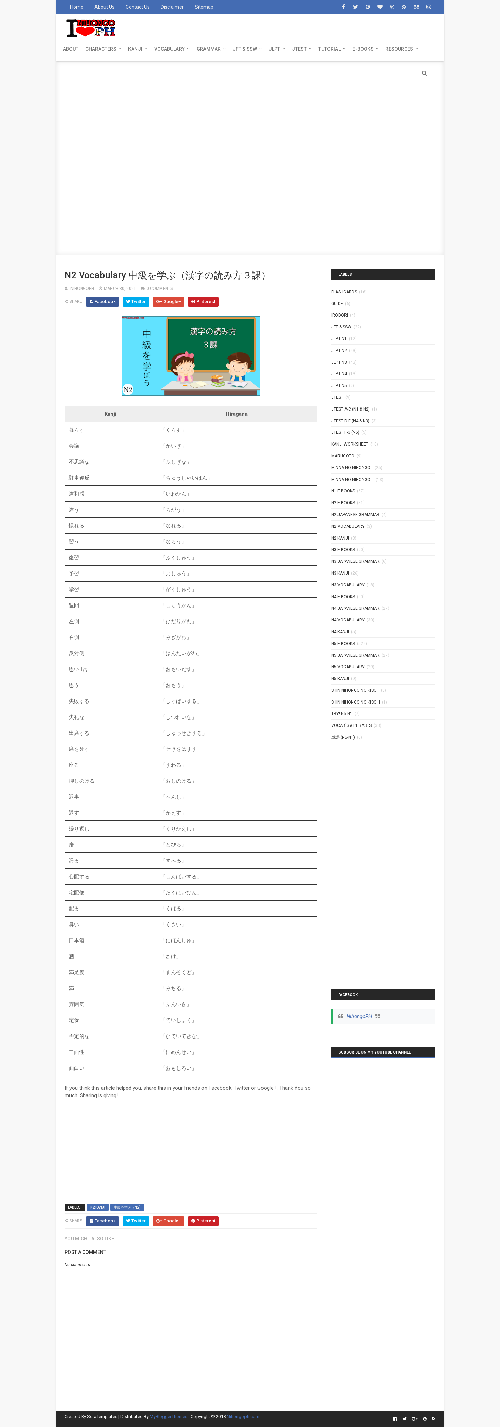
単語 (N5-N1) (343, 737)
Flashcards (344, 292)
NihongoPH (359, 1016)
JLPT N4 (339, 373)
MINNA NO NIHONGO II (352, 479)
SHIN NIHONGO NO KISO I (355, 690)
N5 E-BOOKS (343, 643)
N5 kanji (340, 678)
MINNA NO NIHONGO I (352, 467)
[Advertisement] (250, 109)
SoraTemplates (102, 1416)
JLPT (274, 49)
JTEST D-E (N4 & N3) (350, 421)
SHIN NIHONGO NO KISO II (355, 702)
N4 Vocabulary (348, 620)
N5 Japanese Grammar (355, 655)
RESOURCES (399, 49)
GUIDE (337, 303)
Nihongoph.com (243, 1416)
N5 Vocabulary (348, 666)
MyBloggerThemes (169, 1416)
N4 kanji (340, 631)
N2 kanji (97, 1207)
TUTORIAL (329, 49)
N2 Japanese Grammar (355, 514)
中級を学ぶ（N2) (127, 1207)
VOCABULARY (169, 49)
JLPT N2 (339, 350)
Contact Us (138, 7)
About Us (104, 7)
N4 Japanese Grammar (355, 608)
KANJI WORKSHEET (349, 444)
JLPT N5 (339, 385)
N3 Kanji (340, 573)
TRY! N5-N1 (341, 713)
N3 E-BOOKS (343, 549)
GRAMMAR (209, 49)
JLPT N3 (339, 362)
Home (76, 7)
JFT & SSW (245, 49)
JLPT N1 (339, 338)
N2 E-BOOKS (343, 502)
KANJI (135, 49)
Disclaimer (172, 7)
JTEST (299, 49)
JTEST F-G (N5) (345, 432)
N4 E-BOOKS (343, 596)
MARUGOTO (343, 456)
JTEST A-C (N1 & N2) (350, 409)
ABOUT (70, 49)
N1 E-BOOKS (343, 491)
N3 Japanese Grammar (355, 561)
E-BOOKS (363, 49)
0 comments (160, 288)
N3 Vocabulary (348, 585)
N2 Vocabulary (348, 526)
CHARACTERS (100, 49)
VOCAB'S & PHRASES (351, 725)
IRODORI (339, 315)
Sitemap (204, 7)
